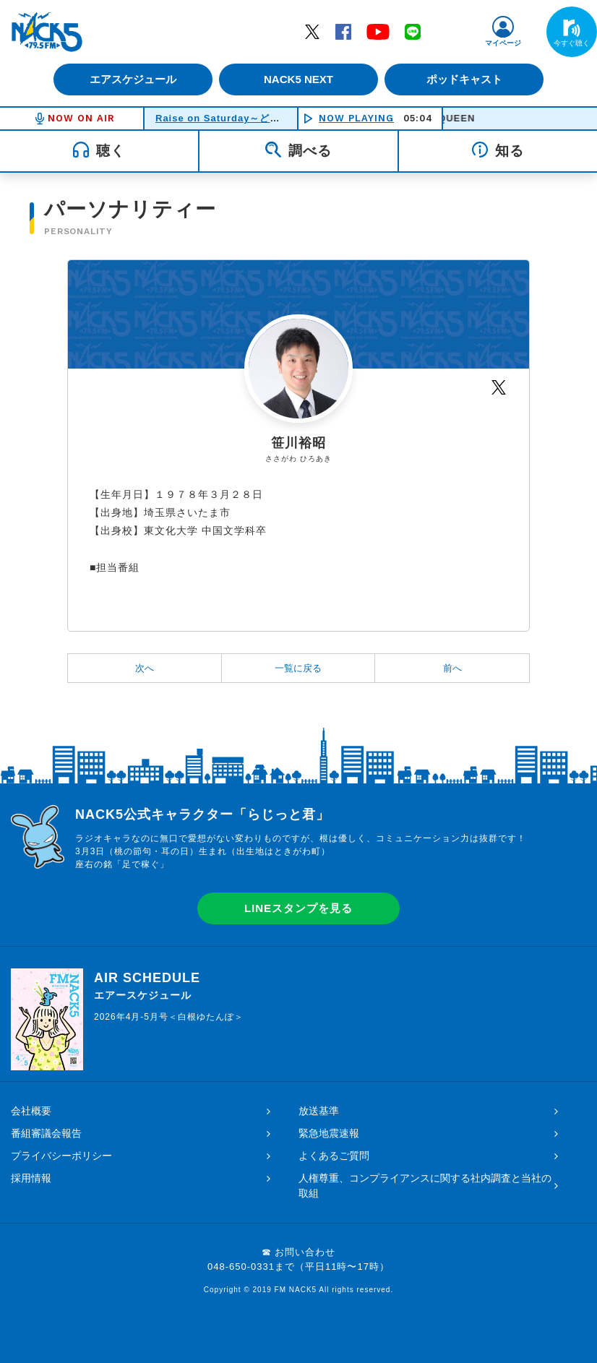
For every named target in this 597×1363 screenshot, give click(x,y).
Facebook (343, 31)
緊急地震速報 (328, 1133)
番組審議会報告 (46, 1133)
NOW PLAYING (356, 118)
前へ (452, 668)
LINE (413, 31)
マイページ (503, 43)
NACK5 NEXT (298, 79)
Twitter (312, 31)
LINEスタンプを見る (298, 908)
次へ (144, 668)
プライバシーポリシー (61, 1155)
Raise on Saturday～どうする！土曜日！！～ (263, 118)
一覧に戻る (298, 668)
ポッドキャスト (469, 79)
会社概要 (31, 1111)
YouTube (378, 31)
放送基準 (318, 1111)
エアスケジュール (128, 79)
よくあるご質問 (333, 1155)
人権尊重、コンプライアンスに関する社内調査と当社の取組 (424, 1185)
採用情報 (31, 1178)
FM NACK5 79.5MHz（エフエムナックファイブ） (47, 32)
